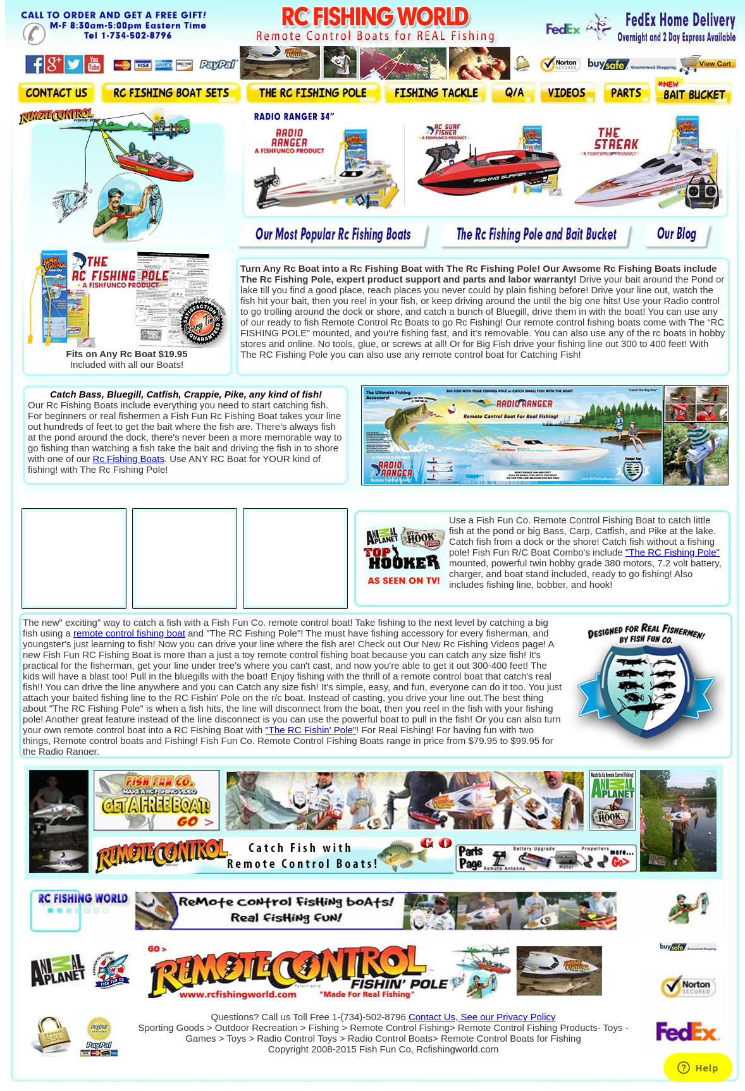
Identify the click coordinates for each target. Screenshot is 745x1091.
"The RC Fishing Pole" (672, 552)
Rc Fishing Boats (128, 458)
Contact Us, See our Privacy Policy (482, 1016)
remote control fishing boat (129, 633)
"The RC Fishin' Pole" (311, 729)
